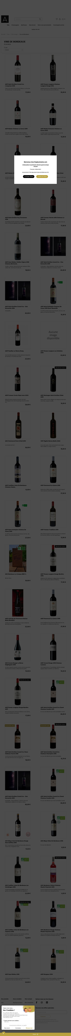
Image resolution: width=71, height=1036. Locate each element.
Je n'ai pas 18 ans (28, 176)
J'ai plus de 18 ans (42, 176)
